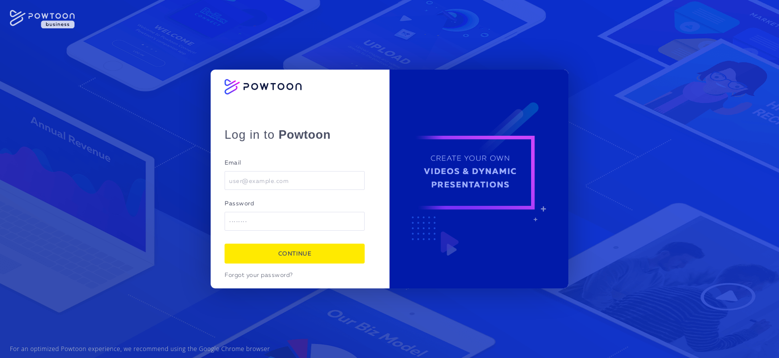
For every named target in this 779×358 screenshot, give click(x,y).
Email (233, 163)
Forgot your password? (259, 275)
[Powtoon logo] (263, 86)
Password (239, 204)
